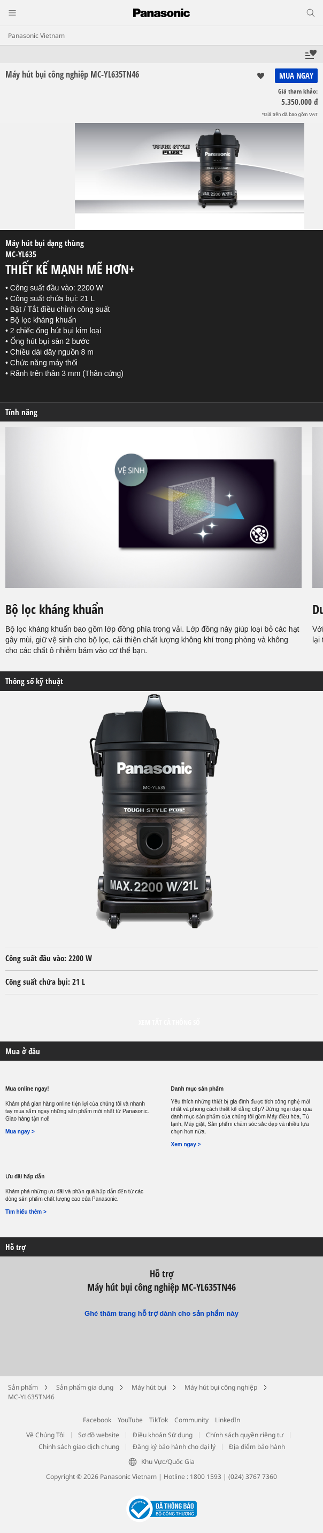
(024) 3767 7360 (252, 1476)
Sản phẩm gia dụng (84, 1387)
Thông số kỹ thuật (34, 681)
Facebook (97, 1419)
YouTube (130, 1419)
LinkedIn (227, 1419)
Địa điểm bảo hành (257, 1446)
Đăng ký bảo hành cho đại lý (174, 1446)
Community (191, 1419)
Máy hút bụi (149, 1387)
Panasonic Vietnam (36, 35)
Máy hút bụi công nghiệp (220, 1387)
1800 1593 (205, 1476)
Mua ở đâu (22, 1051)
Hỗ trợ (15, 1247)
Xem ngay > (186, 1144)
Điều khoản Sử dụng (163, 1434)
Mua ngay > (20, 1132)
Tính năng (21, 412)
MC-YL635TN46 (31, 1396)
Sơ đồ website (98, 1434)
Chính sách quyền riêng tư (244, 1434)
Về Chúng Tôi (45, 1434)
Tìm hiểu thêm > (26, 1212)
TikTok (158, 1419)
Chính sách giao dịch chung (79, 1446)
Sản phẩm (23, 1387)
